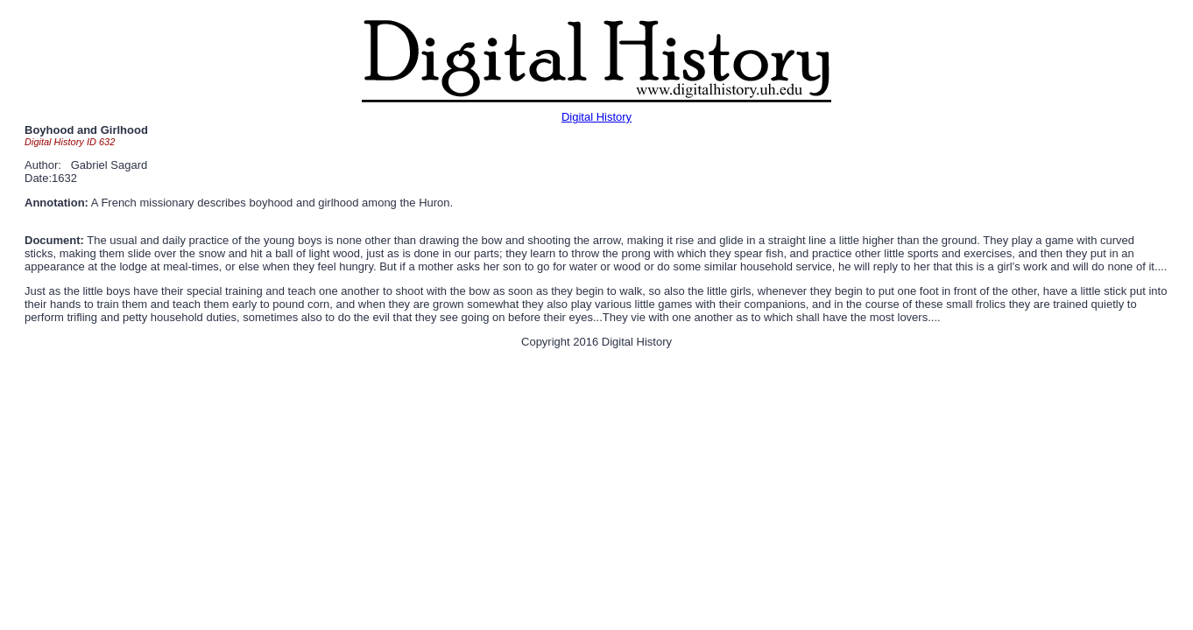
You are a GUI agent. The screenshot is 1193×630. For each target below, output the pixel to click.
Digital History (596, 116)
